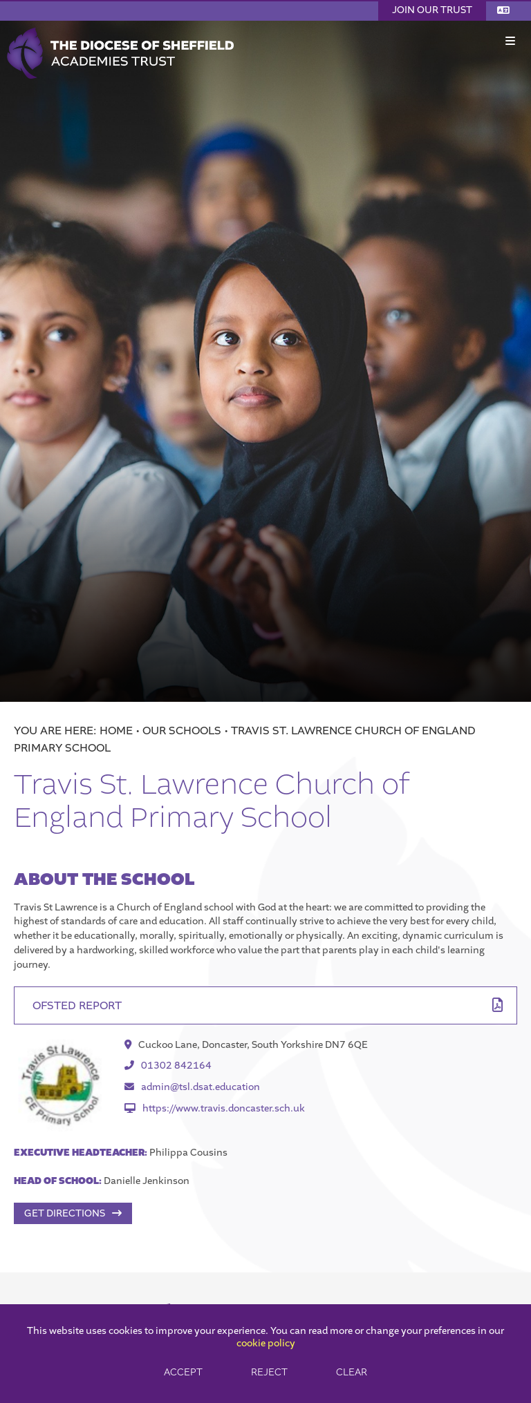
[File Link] (265, 1005)
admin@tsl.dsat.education (192, 1087)
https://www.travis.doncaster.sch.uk (214, 1108)
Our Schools (181, 730)
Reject (269, 1372)
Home (116, 730)
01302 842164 (168, 1065)
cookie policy (265, 1343)
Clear (351, 1372)
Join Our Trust (432, 10)
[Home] (120, 32)
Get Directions (64, 1213)
